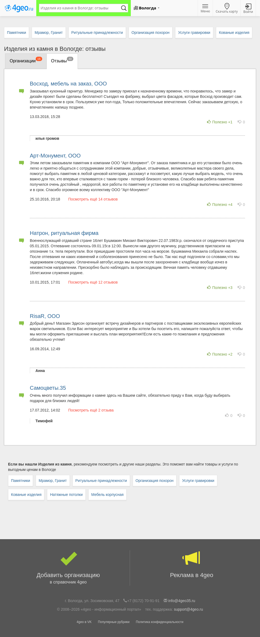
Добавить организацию (68, 568)
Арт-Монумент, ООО (55, 156)
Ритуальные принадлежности (101, 480)
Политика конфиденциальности (159, 622)
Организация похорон (155, 480)
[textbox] (81, 8)
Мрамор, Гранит (53, 480)
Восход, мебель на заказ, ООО (68, 84)
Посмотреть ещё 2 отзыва (91, 410)
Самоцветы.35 (48, 388)
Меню (205, 8)
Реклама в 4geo (191, 564)
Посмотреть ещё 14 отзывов (93, 199)
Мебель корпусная (107, 494)
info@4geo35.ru (181, 601)
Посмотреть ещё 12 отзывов (93, 282)
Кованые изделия (26, 494)
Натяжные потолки (66, 494)
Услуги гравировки (198, 480)
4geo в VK (84, 622)
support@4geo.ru (188, 609)
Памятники (20, 480)
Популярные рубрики (113, 622)
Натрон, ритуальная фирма (64, 233)
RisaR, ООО (45, 316)
